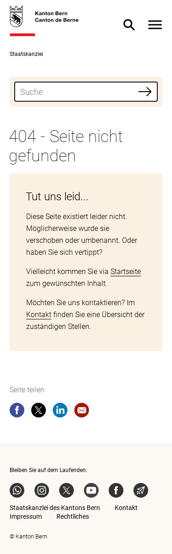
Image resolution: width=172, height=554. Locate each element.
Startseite (126, 271)
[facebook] (17, 412)
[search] (86, 91)
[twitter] (38, 412)
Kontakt (38, 314)
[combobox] (86, 91)
